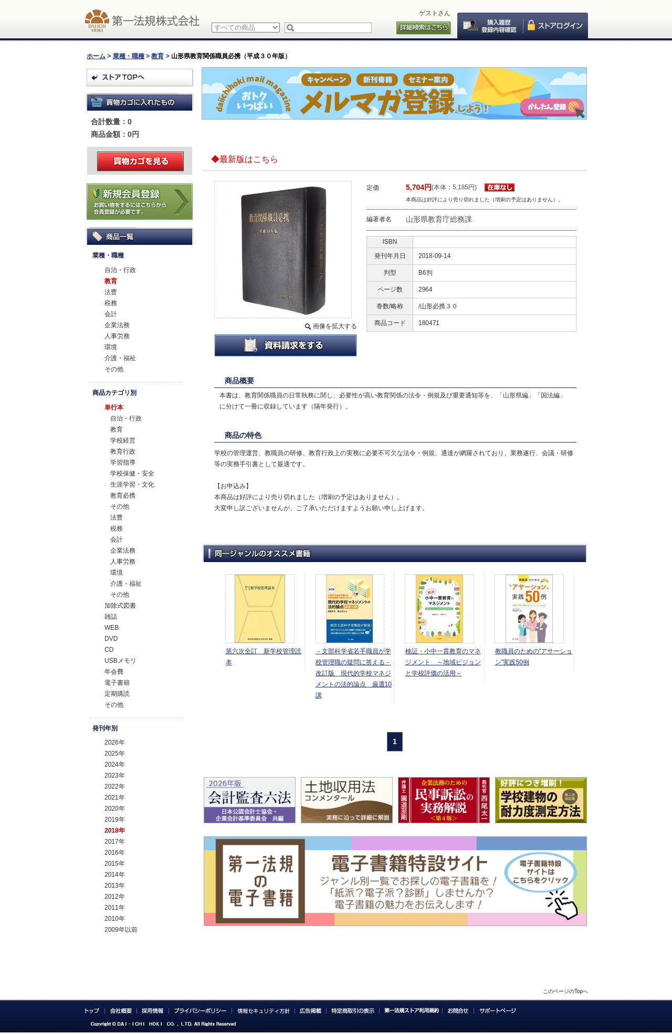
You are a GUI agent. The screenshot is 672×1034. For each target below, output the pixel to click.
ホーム (96, 56)
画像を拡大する (335, 326)
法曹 (110, 292)
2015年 (114, 863)
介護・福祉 (120, 358)
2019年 (114, 819)
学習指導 (122, 462)
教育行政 (122, 451)
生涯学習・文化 (132, 484)
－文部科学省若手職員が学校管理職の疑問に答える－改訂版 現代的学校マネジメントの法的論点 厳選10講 (354, 673)
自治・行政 (120, 270)
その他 (113, 369)
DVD (111, 638)
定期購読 (117, 693)
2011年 (114, 907)
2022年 (114, 786)
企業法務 (117, 325)
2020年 (114, 808)
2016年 (114, 852)
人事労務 (117, 336)
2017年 (114, 841)
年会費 (113, 671)
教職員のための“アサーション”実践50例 (534, 657)
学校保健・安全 (132, 473)
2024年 (114, 764)
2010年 (114, 918)
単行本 (113, 407)
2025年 (114, 753)
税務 (110, 303)
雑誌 (110, 616)
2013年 (114, 885)
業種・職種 (128, 56)
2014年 (114, 874)
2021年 (114, 797)
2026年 (114, 742)
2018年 (114, 830)
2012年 (114, 896)
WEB (111, 627)
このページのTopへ (565, 991)
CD (108, 649)
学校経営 (122, 440)
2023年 (114, 775)
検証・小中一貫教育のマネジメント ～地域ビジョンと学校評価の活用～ (443, 662)
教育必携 (122, 495)
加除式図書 (120, 605)
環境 (110, 347)
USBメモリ (120, 660)
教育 (157, 56)
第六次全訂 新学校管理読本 (263, 657)
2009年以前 (121, 929)
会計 (110, 314)
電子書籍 (117, 682)
